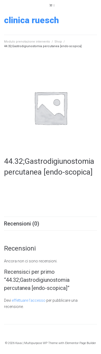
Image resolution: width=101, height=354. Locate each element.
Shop (58, 41)
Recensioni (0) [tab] (21, 223)
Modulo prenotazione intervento (27, 41)
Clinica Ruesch (31, 20)
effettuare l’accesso (29, 300)
